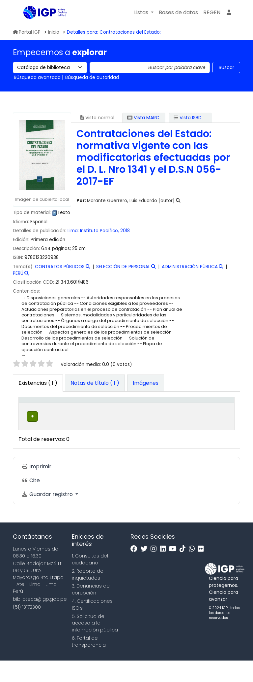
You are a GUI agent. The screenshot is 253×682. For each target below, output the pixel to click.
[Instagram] (155, 570)
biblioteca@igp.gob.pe (40, 620)
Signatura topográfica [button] (145, 414)
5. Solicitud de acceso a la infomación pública (95, 644)
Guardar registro (47, 516)
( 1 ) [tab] (37, 383)
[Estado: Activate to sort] (192, 410)
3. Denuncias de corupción (91, 611)
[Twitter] (146, 570)
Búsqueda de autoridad (92, 77)
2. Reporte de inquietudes (87, 596)
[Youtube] (174, 570)
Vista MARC (143, 117)
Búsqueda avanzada (37, 77)
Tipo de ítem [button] (27, 410)
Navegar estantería (142, 441)
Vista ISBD (188, 117)
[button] (143, 12)
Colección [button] (102, 417)
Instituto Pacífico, (100, 231)
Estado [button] (188, 417)
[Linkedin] (164, 570)
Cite (30, 502)
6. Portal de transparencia (89, 663)
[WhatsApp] (193, 570)
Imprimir (36, 488)
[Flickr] (202, 570)
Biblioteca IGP (39, 25)
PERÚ (18, 273)
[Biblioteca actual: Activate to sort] (66, 410)
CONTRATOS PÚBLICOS (60, 267)
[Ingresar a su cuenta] (229, 12)
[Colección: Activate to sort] (107, 410)
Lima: (74, 231)
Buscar (226, 67)
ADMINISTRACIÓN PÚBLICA (190, 267)
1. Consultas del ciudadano (90, 581)
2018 (125, 231)
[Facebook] (135, 570)
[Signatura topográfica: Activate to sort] (152, 410)
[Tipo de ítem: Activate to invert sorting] (32, 410)
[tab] (95, 383)
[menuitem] (212, 12)
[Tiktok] (184, 570)
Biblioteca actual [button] (61, 414)
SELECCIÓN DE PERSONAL (123, 267)
